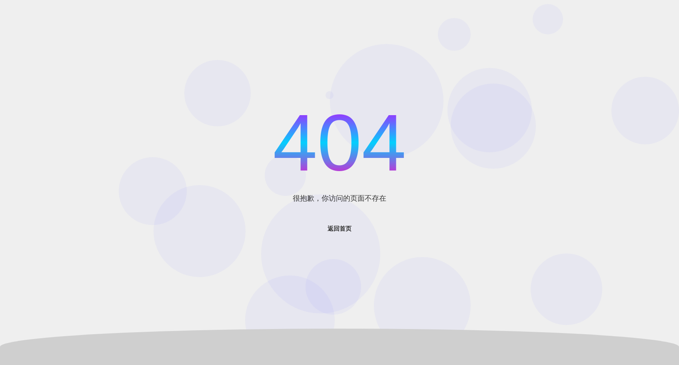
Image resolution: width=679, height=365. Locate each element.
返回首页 (339, 228)
